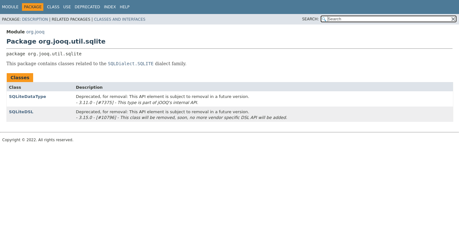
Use (67, 7)
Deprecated (87, 7)
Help (125, 7)
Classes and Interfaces (119, 19)
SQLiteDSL (21, 111)
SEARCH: (310, 19)
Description (35, 19)
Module (10, 7)
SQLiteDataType (27, 96)
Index (110, 7)
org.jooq (35, 31)
